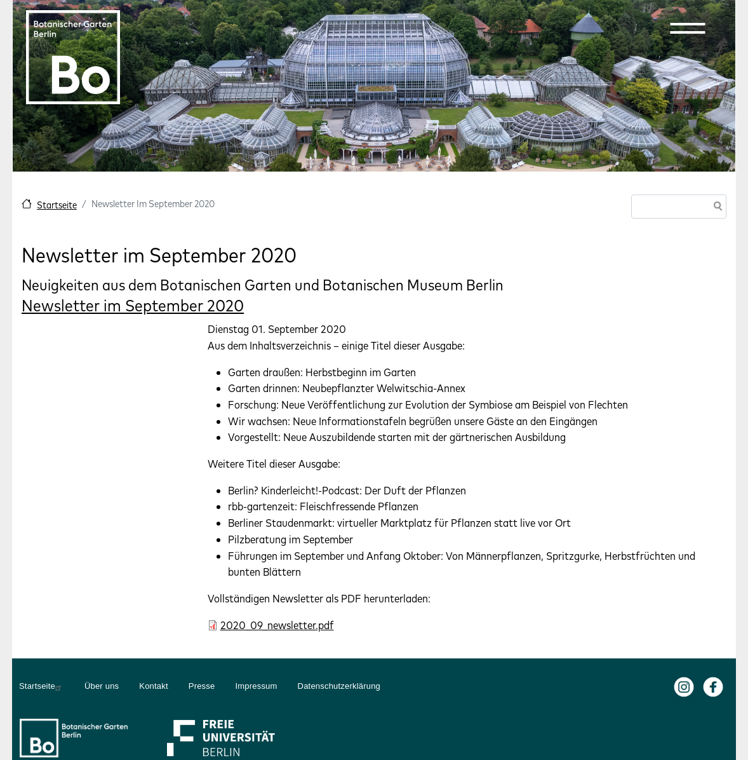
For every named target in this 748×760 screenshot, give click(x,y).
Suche (715, 207)
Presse (202, 686)
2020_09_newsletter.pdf (277, 625)
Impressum (256, 686)
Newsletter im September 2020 (133, 305)
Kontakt (153, 686)
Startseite (57, 205)
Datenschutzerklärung (339, 686)
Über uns (101, 686)
